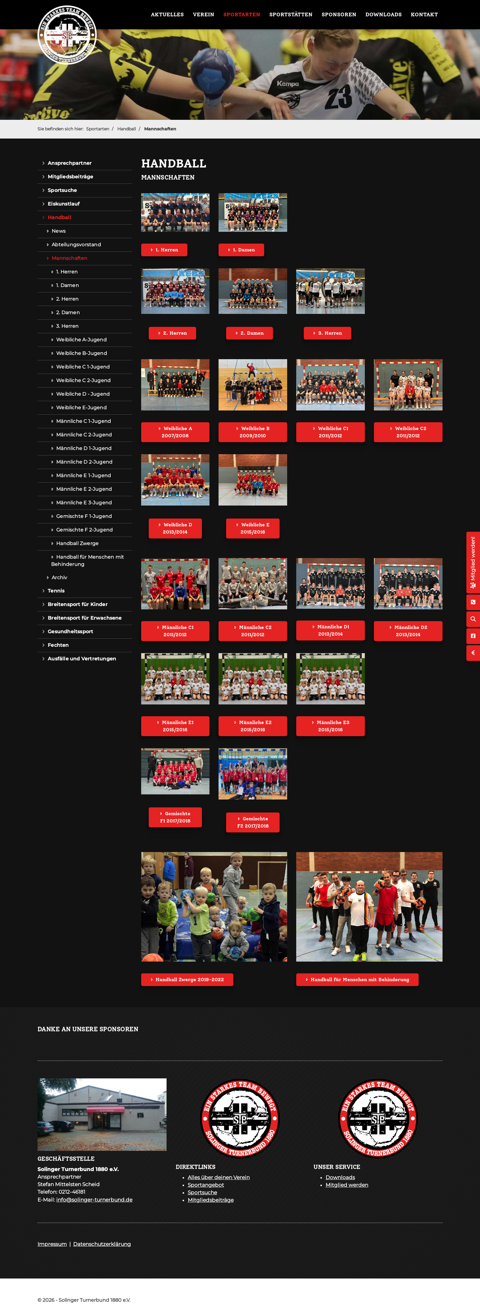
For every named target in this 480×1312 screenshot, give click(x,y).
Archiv (59, 577)
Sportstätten (291, 14)
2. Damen (252, 333)
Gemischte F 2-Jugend (84, 530)
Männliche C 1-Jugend (83, 421)
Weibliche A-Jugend (81, 340)
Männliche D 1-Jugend (84, 448)
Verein (203, 14)
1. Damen (244, 250)
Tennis (56, 591)
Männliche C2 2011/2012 (255, 630)
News (59, 231)
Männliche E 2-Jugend (84, 489)
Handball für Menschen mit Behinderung (360, 979)
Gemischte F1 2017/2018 (175, 817)
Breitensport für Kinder (78, 604)
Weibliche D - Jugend (83, 394)
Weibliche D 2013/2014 (177, 528)
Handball (126, 129)
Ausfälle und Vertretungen (82, 659)
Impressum (52, 1244)
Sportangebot (206, 1185)
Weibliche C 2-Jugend (83, 380)
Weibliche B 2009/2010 (255, 432)
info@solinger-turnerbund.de (94, 1200)
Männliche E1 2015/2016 (177, 726)
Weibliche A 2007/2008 (177, 432)
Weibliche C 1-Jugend (83, 367)
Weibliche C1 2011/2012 (333, 432)
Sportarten (241, 14)
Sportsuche (62, 190)
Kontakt (424, 14)
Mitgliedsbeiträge (70, 177)
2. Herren (175, 333)
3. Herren (330, 333)
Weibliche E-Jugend (81, 407)
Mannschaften (160, 129)
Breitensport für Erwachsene (85, 618)
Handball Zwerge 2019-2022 (190, 979)
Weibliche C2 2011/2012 (410, 432)
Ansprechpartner (70, 163)
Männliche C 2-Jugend (84, 435)
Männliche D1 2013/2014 (333, 630)
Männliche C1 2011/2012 (177, 630)
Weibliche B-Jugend (81, 353)
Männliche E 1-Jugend (83, 475)
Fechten (58, 645)
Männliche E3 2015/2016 (333, 726)
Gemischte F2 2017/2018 (253, 822)
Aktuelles (167, 14)
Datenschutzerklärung (102, 1244)
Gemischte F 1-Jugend (84, 516)
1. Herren (167, 250)
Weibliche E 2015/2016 (255, 528)
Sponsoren (339, 14)
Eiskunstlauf (63, 204)
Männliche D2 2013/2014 (410, 630)
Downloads (383, 14)
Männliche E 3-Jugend (84, 503)
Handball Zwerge (77, 543)
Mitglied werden (347, 1185)
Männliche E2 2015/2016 (255, 726)
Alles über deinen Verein (219, 1177)
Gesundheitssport (70, 631)
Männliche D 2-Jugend (84, 462)
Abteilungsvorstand (76, 244)
